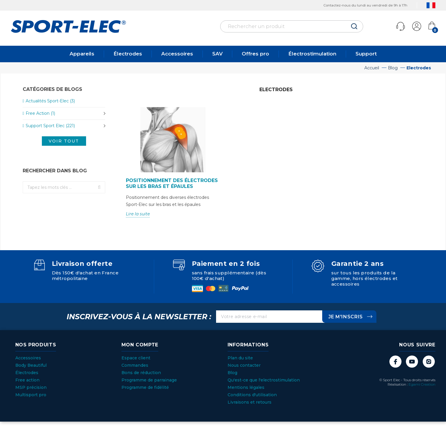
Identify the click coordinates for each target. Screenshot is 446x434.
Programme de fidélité (145, 387)
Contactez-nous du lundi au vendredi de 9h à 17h (359, 5)
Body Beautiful (31, 365)
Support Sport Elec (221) (50, 125)
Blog (232, 372)
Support (366, 54)
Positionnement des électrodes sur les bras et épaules (172, 183)
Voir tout (64, 141)
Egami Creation (422, 384)
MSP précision (31, 387)
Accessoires (177, 54)
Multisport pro (30, 394)
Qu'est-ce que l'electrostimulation (264, 380)
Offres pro (255, 54)
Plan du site (240, 358)
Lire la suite (138, 214)
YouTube (412, 362)
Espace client (135, 358)
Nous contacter (244, 365)
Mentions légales (246, 387)
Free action (27, 380)
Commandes (134, 365)
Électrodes (127, 54)
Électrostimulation (312, 54)
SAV (217, 54)
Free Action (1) (40, 113)
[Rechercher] (291, 26)
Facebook (395, 362)
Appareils (82, 54)
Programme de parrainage (149, 380)
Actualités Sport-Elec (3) (50, 101)
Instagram (429, 362)
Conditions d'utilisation (252, 394)
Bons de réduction (141, 372)
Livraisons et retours (249, 402)
